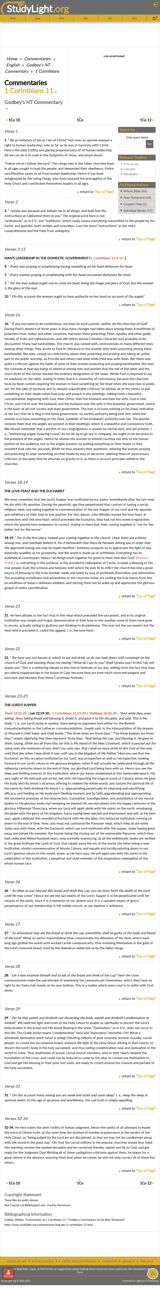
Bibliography (131, 174)
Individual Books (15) (137, 210)
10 (14, 120)
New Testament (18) (137, 197)
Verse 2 (11, 202)
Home (11, 58)
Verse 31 (12, 1086)
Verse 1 (11, 131)
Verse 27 (12, 924)
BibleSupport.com (35, 1205)
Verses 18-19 (16, 482)
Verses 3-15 (14, 249)
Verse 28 (12, 966)
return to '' (97, 191)
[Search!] (149, 144)
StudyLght (30, 8)
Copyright (129, 169)
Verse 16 (12, 315)
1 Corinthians (47, 71)
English (12, 64)
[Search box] (132, 144)
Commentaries (37, 58)
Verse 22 (12, 649)
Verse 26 (12, 882)
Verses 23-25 (16, 696)
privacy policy (42, 1261)
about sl (128, 1261)
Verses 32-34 (16, 1118)
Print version (131, 164)
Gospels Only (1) (134, 204)
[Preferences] (155, 18)
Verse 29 (12, 1008)
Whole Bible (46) (135, 191)
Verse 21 (12, 606)
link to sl (146, 1261)
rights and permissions (79, 1261)
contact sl (109, 1261)
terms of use (16, 1261)
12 (145, 120)
